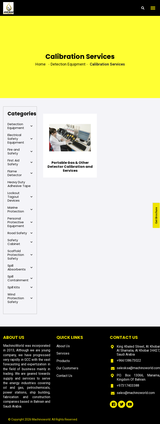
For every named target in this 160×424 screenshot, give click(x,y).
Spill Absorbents (20, 267)
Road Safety (20, 233)
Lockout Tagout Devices (20, 196)
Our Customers (67, 368)
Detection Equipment (20, 126)
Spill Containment (20, 278)
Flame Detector (20, 173)
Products (63, 361)
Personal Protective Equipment (20, 222)
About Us (63, 346)
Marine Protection (20, 209)
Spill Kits (20, 287)
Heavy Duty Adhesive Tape (19, 184)
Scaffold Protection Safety (20, 254)
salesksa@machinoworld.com (138, 368)
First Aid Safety (20, 162)
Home (40, 64)
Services (62, 353)
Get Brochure (156, 215)
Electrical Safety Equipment (20, 138)
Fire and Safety (20, 151)
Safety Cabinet (20, 242)
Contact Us (64, 376)
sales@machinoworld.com (136, 393)
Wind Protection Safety (20, 298)
